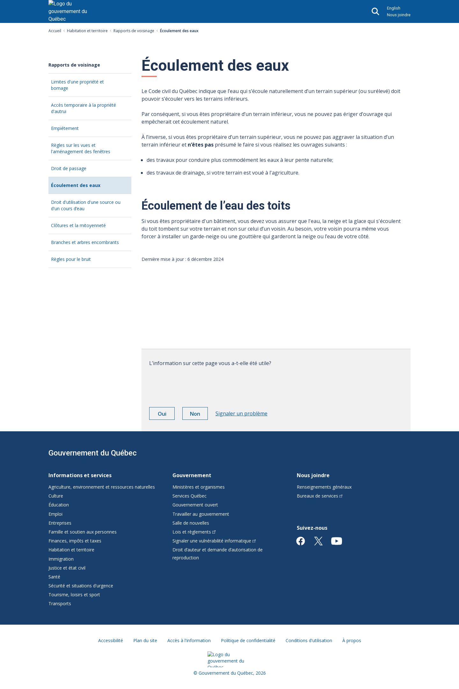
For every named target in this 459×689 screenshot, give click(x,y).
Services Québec (189, 496)
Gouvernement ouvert (195, 505)
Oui (166, 415)
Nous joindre (399, 14)
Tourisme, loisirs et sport (74, 595)
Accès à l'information (189, 640)
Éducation (58, 505)
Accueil (54, 30)
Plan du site (145, 640)
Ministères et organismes (198, 487)
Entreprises (59, 523)
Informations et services (80, 475)
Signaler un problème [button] (241, 413)
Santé (54, 577)
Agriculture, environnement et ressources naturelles (101, 487)
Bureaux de (320, 496)
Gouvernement (191, 475)
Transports (59, 603)
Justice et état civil (66, 568)
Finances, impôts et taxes (74, 541)
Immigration (61, 559)
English (393, 8)
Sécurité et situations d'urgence (80, 586)
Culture (55, 496)
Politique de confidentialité (248, 640)
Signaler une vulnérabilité (214, 541)
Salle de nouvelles (190, 523)
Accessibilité (110, 640)
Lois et (193, 532)
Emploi (55, 514)
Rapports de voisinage (133, 30)
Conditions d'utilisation (309, 640)
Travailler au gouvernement (200, 514)
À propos (351, 640)
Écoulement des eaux (86, 188)
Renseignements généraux (324, 487)
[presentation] (197, 384)
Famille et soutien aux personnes (82, 532)
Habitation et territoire (87, 30)
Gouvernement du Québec (92, 453)
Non (199, 415)
